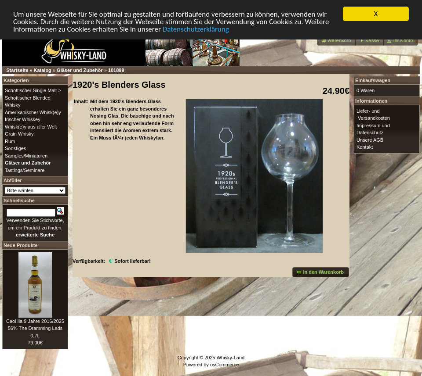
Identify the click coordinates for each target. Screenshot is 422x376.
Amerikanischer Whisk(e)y (33, 112)
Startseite (17, 70)
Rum (10, 140)
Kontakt (365, 147)
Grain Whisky (19, 133)
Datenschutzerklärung (196, 28)
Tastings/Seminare (25, 169)
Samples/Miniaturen (26, 155)
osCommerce (224, 364)
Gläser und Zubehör (80, 70)
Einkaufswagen (372, 80)
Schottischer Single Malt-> (33, 90)
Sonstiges (15, 148)
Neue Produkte (21, 244)
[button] (336, 41)
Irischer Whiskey (22, 119)
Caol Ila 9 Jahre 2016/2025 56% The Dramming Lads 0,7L (35, 328)
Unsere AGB (370, 139)
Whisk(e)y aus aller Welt (31, 126)
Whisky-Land (231, 357)
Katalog (42, 70)
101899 (116, 70)
